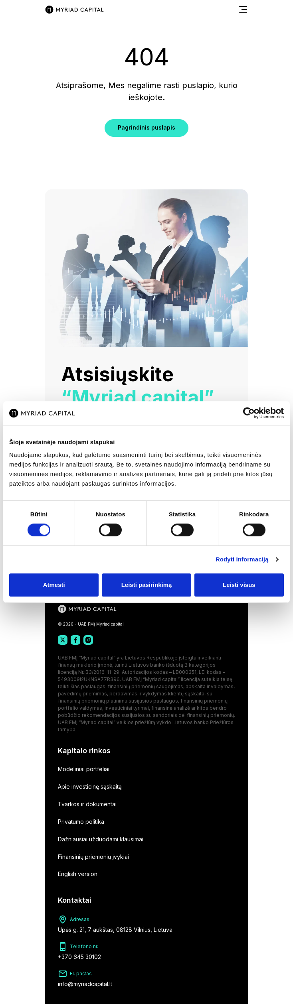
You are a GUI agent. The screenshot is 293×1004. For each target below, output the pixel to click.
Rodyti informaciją (242, 559)
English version (77, 873)
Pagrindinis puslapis (146, 127)
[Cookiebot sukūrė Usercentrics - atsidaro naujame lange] (249, 413)
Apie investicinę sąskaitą (90, 786)
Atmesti (54, 584)
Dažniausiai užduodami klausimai (100, 839)
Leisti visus (239, 584)
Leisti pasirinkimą (146, 584)
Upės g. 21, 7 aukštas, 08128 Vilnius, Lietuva (115, 929)
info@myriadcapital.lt (85, 983)
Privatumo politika (81, 821)
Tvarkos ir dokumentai (87, 804)
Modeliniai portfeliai (83, 769)
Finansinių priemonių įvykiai (93, 856)
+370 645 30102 (79, 956)
